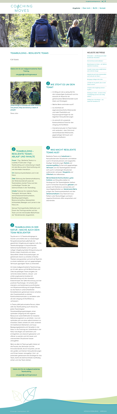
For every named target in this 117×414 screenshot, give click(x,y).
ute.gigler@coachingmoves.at (93, 1)
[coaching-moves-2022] (22, 8)
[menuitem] (76, 8)
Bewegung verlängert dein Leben (95, 79)
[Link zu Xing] (105, 1)
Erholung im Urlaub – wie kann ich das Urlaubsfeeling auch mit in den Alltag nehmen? (96, 94)
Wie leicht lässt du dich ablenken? (95, 61)
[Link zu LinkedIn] (102, 1)
